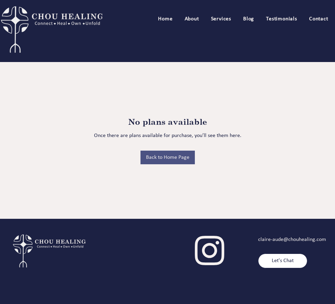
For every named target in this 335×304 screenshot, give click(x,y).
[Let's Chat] (282, 261)
